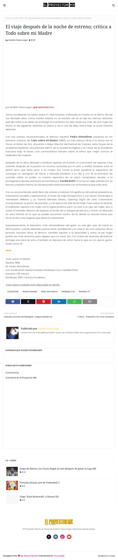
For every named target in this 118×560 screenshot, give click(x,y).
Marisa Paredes (30, 291)
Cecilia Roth (18, 18)
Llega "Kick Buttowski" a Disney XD (39, 496)
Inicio (8, 18)
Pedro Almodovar (49, 291)
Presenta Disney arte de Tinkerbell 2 (39, 482)
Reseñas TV (84, 291)
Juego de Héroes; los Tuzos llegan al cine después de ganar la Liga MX (58, 468)
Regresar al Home (106, 556)
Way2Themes (31, 555)
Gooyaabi (59, 555)
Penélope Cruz (68, 291)
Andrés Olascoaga (17, 40)
